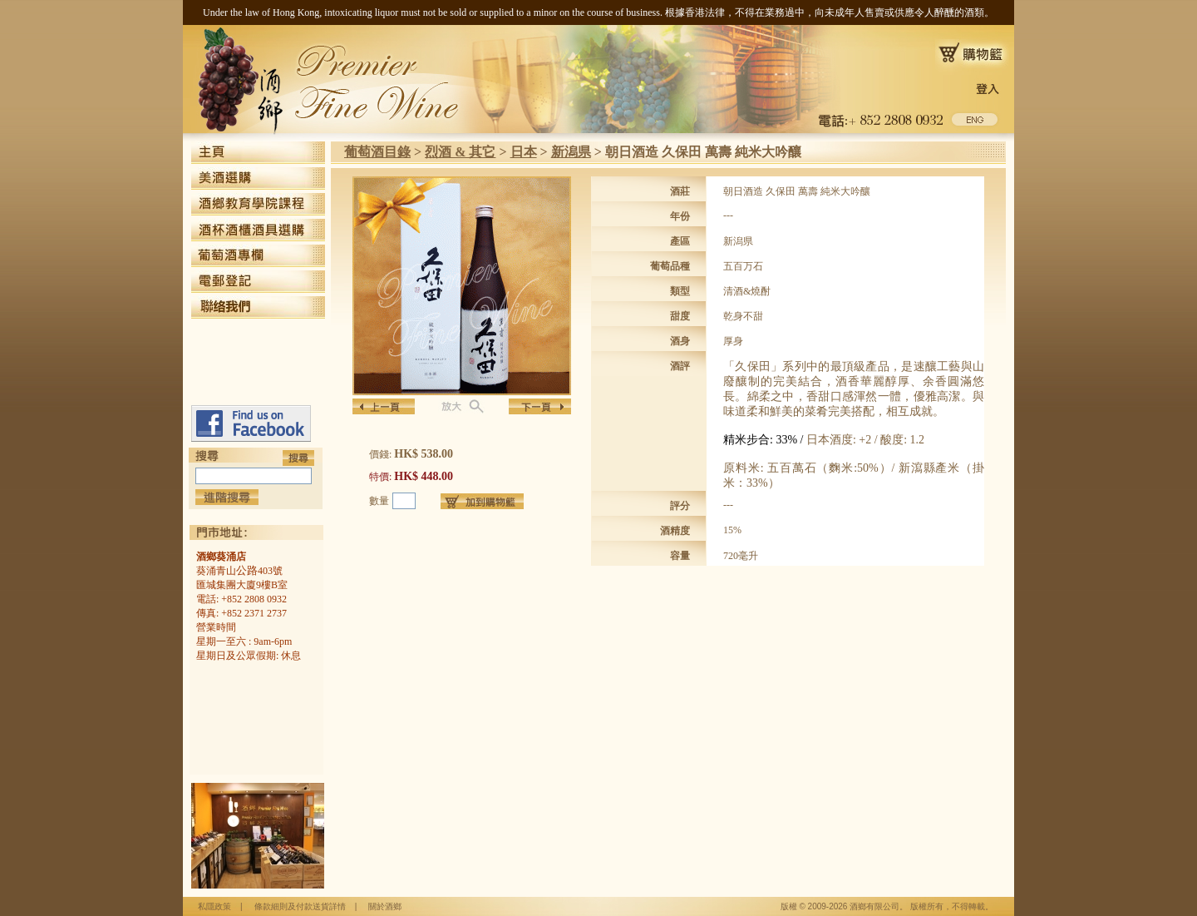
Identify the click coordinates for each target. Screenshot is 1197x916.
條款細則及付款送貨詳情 (300, 906)
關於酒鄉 (384, 906)
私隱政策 (214, 906)
